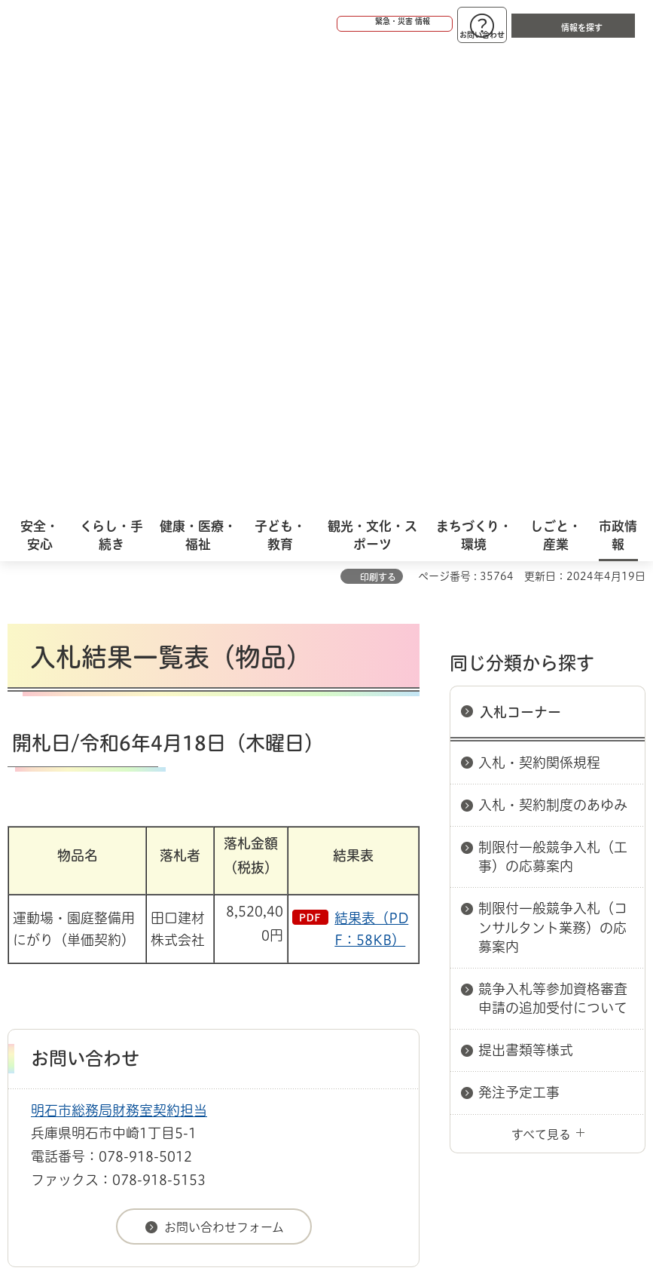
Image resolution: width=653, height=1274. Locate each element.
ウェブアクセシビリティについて (340, 918)
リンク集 (285, 941)
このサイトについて (132, 918)
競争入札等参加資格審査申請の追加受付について (552, 545)
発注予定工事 (519, 639)
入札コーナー (520, 259)
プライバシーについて (137, 941)
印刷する (378, 123)
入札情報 (127, 864)
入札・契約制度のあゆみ (552, 351)
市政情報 (72, 864)
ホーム (23, 864)
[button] (337, 24)
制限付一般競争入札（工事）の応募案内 (552, 403)
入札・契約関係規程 (539, 309)
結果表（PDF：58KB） (371, 475)
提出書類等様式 (525, 596)
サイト (393, 941)
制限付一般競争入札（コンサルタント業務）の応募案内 (552, 473)
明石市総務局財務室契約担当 (119, 657)
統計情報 (392, 1128)
